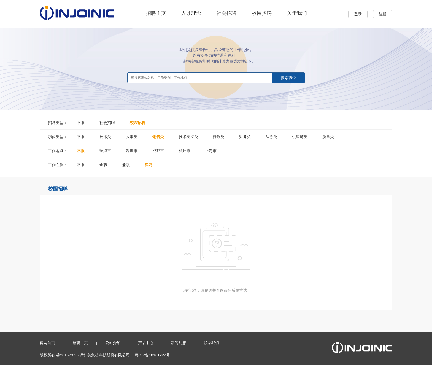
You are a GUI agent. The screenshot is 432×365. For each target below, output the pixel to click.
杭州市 (184, 150)
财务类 (245, 136)
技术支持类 (188, 136)
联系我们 (211, 342)
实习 (148, 165)
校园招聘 (262, 13)
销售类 (158, 136)
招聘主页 (156, 13)
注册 (383, 14)
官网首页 (47, 342)
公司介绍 (113, 342)
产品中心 (145, 342)
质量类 (328, 136)
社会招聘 (226, 13)
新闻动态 (178, 342)
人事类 (131, 136)
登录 (358, 14)
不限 (81, 122)
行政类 (218, 136)
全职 (103, 165)
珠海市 (105, 150)
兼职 (126, 165)
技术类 (105, 136)
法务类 (271, 136)
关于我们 (297, 13)
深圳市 (131, 150)
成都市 (158, 150)
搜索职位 (288, 77)
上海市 (211, 150)
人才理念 (191, 13)
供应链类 (299, 136)
